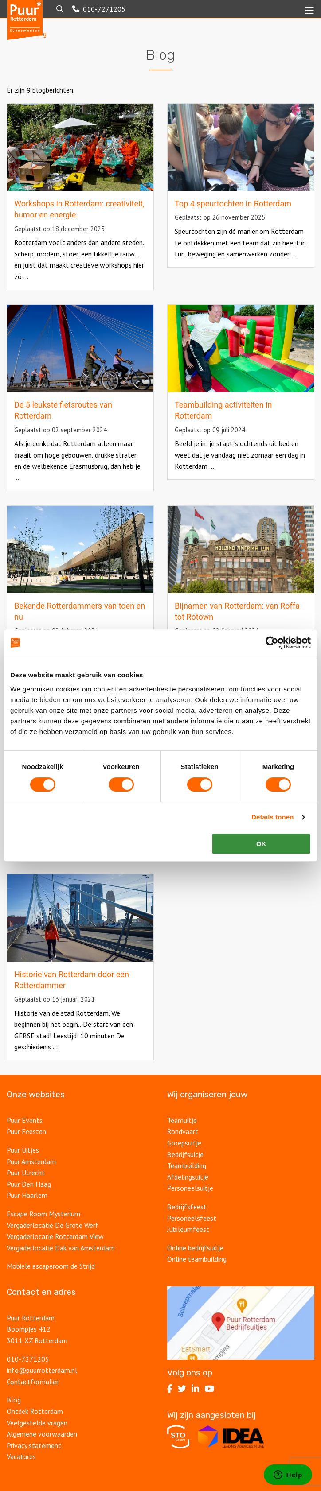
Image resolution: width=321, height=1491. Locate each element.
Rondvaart (182, 1131)
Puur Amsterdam (31, 1161)
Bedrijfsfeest (187, 1206)
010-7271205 (28, 1359)
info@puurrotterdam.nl (42, 1370)
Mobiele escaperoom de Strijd (51, 1266)
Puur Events (25, 1120)
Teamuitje (182, 1120)
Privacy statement (34, 1445)
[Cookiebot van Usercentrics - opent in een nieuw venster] (272, 642)
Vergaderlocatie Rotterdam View (55, 1236)
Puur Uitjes (23, 1149)
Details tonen (272, 817)
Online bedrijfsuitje (195, 1247)
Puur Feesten (26, 1131)
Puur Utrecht (26, 1172)
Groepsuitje (184, 1142)
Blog (14, 1399)
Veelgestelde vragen (37, 1422)
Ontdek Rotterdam (35, 1411)
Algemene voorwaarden (42, 1433)
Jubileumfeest (189, 1229)
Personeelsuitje (190, 1188)
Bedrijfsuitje (185, 1154)
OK (261, 843)
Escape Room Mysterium (43, 1213)
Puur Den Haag (29, 1184)
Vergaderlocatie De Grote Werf (52, 1225)
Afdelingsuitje (187, 1177)
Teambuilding (186, 1165)
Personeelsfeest (191, 1218)
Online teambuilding (197, 1258)
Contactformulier (33, 1381)
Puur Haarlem (27, 1195)
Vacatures (22, 1456)
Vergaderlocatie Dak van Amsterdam (61, 1247)
